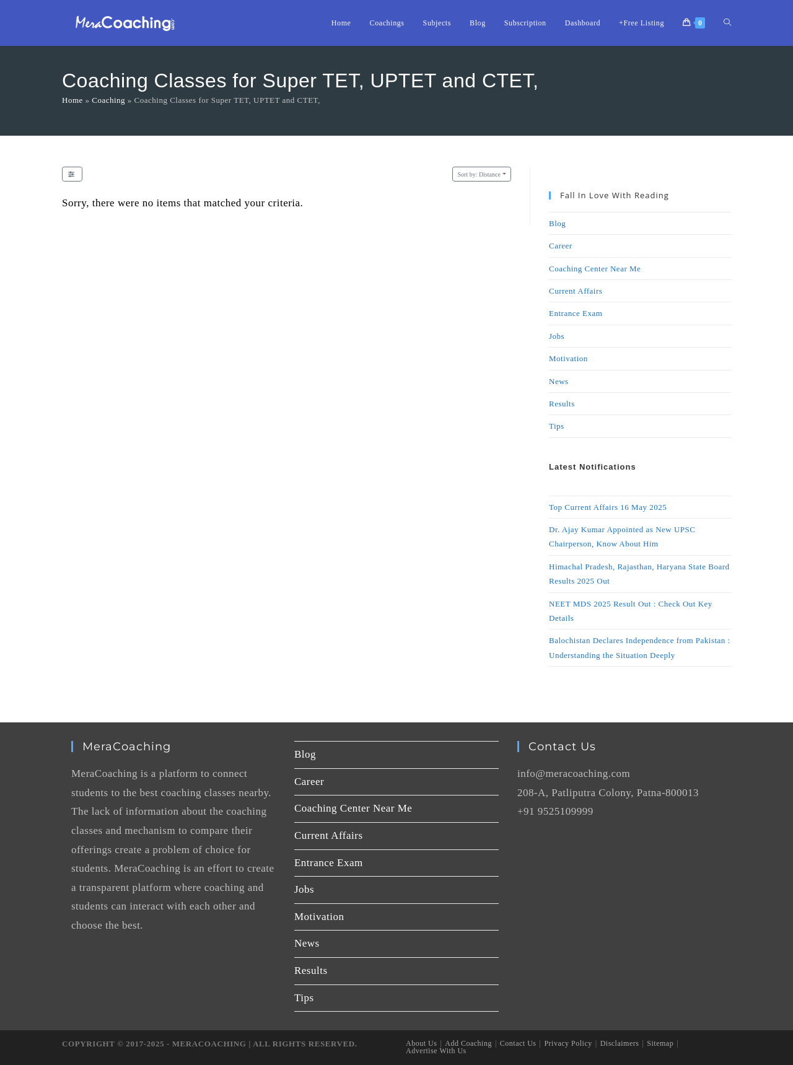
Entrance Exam (575, 313)
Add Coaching (468, 1043)
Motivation (568, 358)
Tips (556, 426)
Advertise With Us (436, 1050)
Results (562, 403)
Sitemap (660, 1043)
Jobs (556, 336)
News (559, 381)
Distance (479, 174)
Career (560, 245)
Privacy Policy (568, 1043)
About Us (421, 1043)
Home (72, 100)
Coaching (108, 100)
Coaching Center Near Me (595, 268)
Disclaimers (619, 1043)
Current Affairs (575, 291)
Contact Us (518, 1043)
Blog (557, 223)
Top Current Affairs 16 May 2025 (608, 507)
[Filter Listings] (72, 174)
